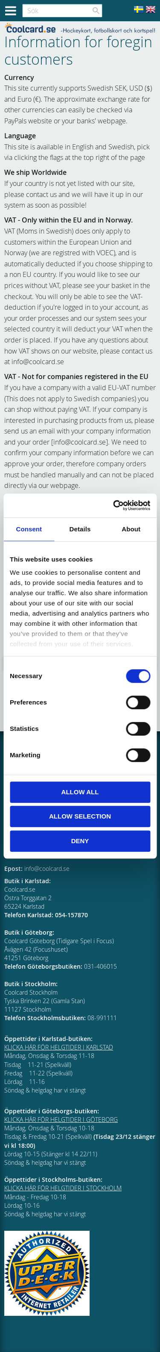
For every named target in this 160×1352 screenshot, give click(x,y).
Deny (80, 840)
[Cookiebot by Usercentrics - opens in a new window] (114, 505)
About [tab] (131, 529)
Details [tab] (80, 529)
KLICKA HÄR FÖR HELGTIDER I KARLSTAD (58, 1047)
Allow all (80, 792)
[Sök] (96, 10)
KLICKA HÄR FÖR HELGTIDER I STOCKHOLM (63, 1188)
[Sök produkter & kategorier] (62, 10)
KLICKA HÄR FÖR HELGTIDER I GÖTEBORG (61, 1119)
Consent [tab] (29, 529)
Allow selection (80, 816)
